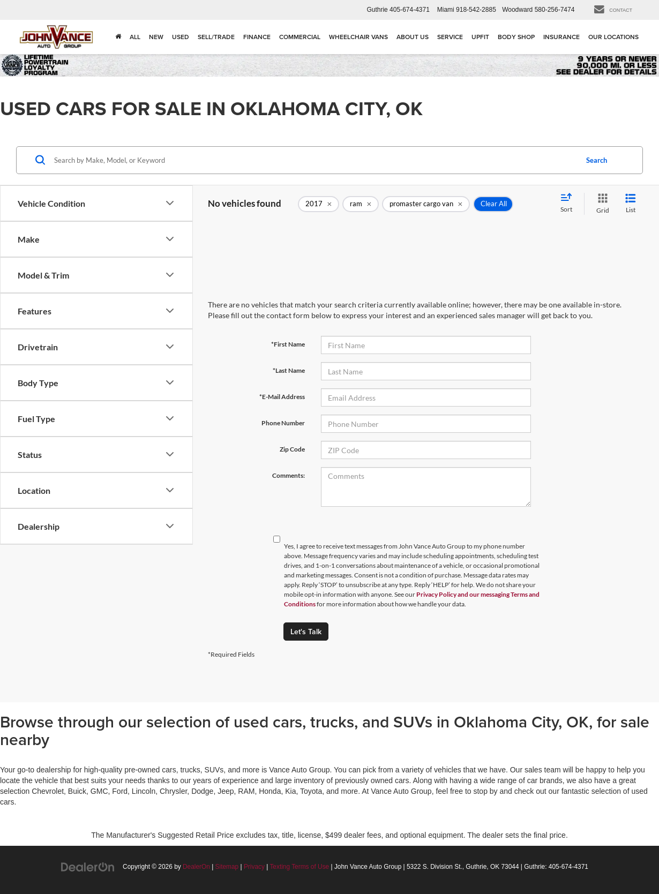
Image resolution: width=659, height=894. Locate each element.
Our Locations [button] (613, 36)
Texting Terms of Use (299, 866)
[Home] (118, 37)
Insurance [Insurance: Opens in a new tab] (561, 36)
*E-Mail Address (282, 397)
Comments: (288, 475)
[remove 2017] (318, 204)
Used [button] (180, 36)
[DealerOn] (88, 866)
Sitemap (227, 866)
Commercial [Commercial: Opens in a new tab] (299, 36)
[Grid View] (600, 204)
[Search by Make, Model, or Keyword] (314, 160)
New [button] (156, 36)
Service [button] (450, 36)
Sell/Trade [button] (216, 36)
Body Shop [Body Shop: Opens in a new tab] (516, 36)
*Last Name (289, 370)
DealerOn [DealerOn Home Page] (196, 866)
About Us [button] (412, 36)
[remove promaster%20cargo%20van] (426, 204)
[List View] (630, 204)
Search (596, 160)
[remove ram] (360, 204)
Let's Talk (305, 631)
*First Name (288, 344)
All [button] (135, 36)
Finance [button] (257, 36)
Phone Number (283, 423)
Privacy (254, 866)
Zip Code (292, 449)
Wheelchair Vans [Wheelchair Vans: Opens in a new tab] (358, 36)
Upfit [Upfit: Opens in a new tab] (480, 36)
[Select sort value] (569, 203)
